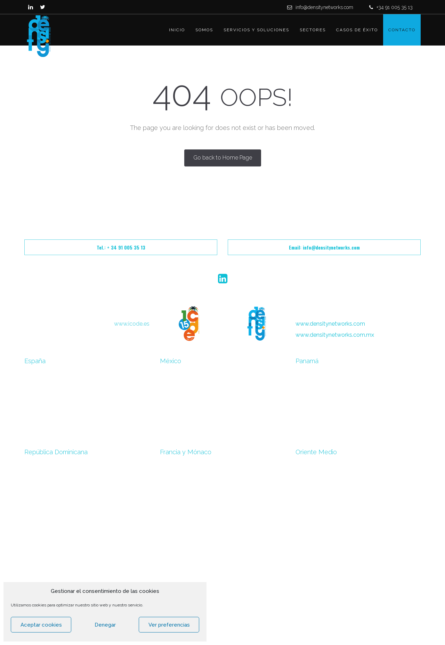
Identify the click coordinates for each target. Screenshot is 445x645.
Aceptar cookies (41, 625)
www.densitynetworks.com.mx (335, 335)
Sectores (313, 29)
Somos (204, 29)
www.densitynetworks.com (330, 323)
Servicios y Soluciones (256, 29)
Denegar (105, 625)
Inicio (177, 29)
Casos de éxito (357, 29)
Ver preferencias (169, 625)
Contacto (401, 29)
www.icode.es (131, 323)
